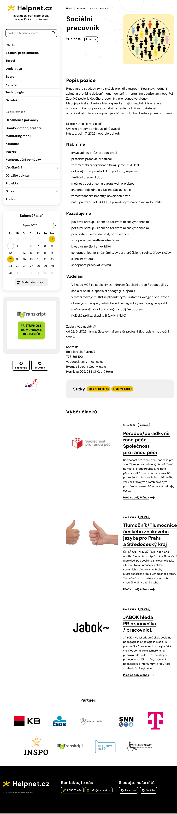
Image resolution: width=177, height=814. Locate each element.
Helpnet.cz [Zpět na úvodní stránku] (35, 8)
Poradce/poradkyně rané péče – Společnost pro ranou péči (146, 443)
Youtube (40, 365)
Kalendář (12, 144)
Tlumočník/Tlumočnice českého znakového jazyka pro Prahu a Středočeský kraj (150, 534)
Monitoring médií (18, 136)
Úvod (69, 8)
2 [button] (52, 239)
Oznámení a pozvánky (21, 120)
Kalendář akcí (31, 215)
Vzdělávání (13, 167)
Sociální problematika (22, 53)
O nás (9, 191)
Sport (9, 77)
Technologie (14, 92)
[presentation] (92, 443)
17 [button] (10, 259)
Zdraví (10, 61)
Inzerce (11, 152)
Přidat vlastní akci (33, 282)
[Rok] (35, 225)
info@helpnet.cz (98, 790)
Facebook (21, 365)
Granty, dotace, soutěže (23, 128)
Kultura (11, 84)
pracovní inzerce (122, 388)
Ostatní (11, 100)
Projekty (11, 183)
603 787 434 (72, 790)
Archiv (10, 199)
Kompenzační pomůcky (23, 160)
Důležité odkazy (17, 175)
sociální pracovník (98, 388)
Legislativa (13, 69)
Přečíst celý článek (136, 497)
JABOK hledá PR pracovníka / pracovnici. (139, 623)
